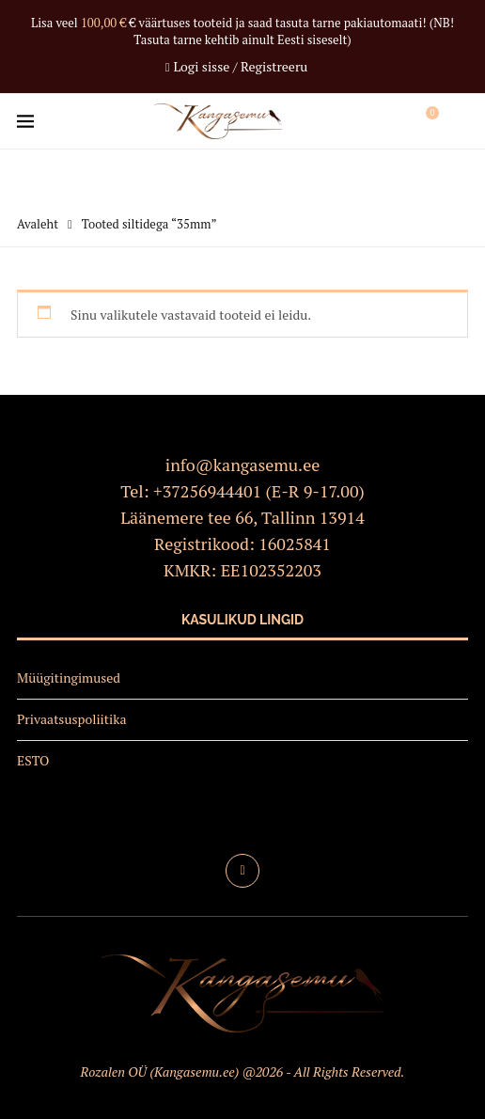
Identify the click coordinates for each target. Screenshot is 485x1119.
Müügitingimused (68, 677)
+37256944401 (207, 491)
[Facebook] (242, 871)
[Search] (458, 121)
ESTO (33, 760)
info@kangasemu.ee (243, 464)
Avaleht (37, 223)
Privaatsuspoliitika (72, 719)
